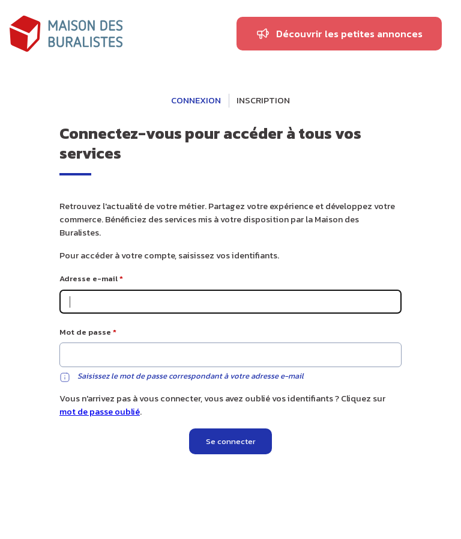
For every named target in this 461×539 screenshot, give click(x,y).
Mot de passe (85, 332)
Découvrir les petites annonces (349, 33)
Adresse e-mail (88, 278)
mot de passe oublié (99, 411)
